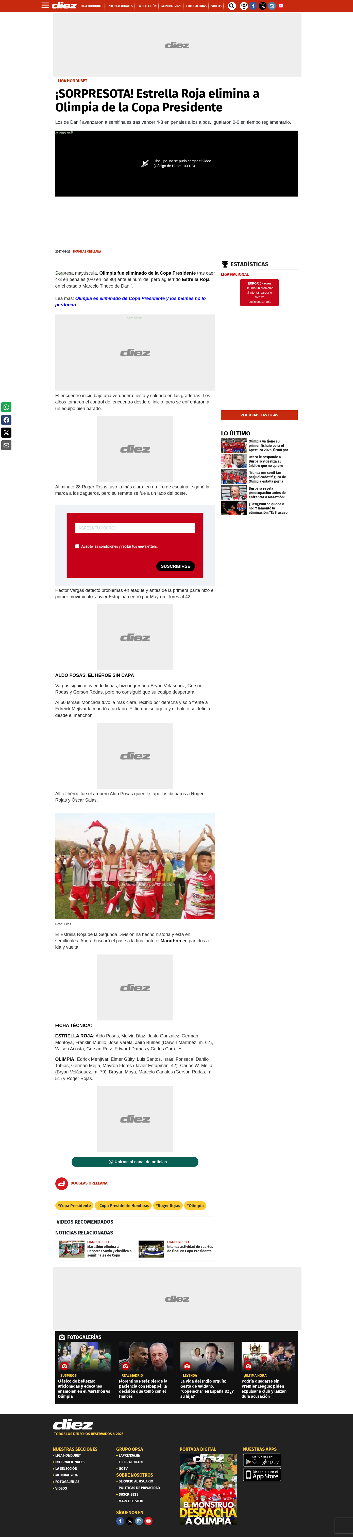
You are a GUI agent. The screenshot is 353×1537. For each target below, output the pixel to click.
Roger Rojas (169, 1205)
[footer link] (176, 1436)
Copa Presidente (75, 1205)
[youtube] (148, 1521)
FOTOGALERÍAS (84, 1337)
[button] (6, 407)
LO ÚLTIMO (235, 433)
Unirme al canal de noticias (141, 1162)
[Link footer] (73, 1424)
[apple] (271, 1474)
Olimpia (196, 1205)
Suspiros (68, 1375)
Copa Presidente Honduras (124, 1205)
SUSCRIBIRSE (175, 566)
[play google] (271, 1460)
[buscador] (232, 6)
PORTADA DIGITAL (198, 1449)
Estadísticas (249, 264)
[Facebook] (120, 1521)
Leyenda (190, 1375)
